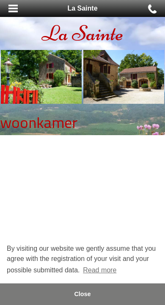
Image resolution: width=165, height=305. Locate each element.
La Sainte (82, 33)
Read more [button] (99, 270)
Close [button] (82, 294)
